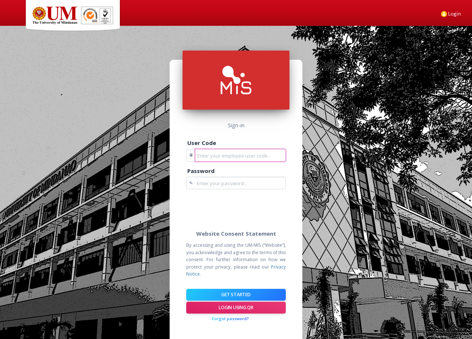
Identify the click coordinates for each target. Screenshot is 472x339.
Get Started (235, 294)
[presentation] (242, 209)
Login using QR (236, 307)
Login (451, 13)
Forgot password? (230, 318)
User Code (201, 142)
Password (201, 170)
